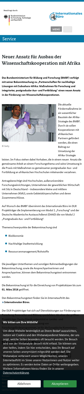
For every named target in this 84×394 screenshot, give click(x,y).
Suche (67, 29)
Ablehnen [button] (24, 383)
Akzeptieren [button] (60, 383)
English (78, 29)
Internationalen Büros (16, 302)
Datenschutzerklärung (16, 372)
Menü (56, 29)
